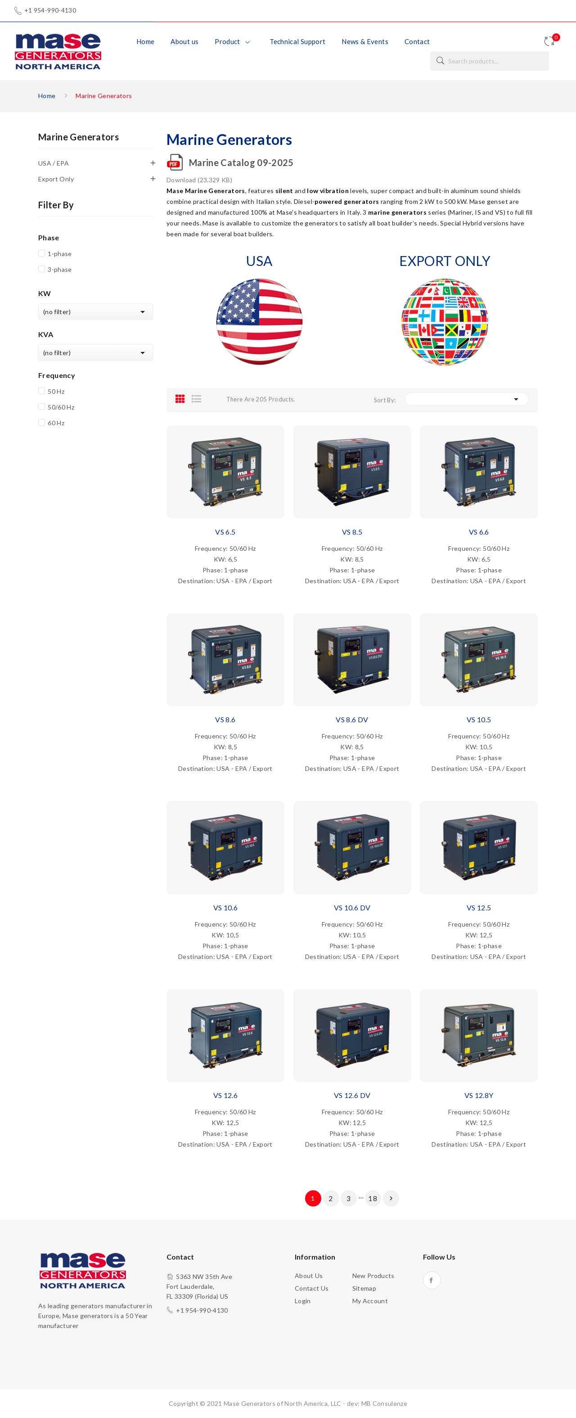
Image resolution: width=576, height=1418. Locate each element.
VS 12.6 (225, 1095)
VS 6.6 (479, 531)
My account (370, 1301)
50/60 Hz (61, 407)
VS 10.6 (225, 907)
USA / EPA (53, 163)
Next (391, 1198)
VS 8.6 (225, 719)
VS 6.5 (225, 531)
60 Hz (56, 423)
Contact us (312, 1288)
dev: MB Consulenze (377, 1403)
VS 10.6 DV (352, 907)
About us (309, 1275)
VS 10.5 (479, 719)
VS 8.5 (352, 531)
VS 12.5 (479, 907)
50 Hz (56, 391)
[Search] (489, 61)
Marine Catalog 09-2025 (241, 162)
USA (259, 260)
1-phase (60, 253)
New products (373, 1275)
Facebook (432, 1280)
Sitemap (364, 1288)
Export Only (56, 179)
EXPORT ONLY (444, 260)
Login (303, 1301)
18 (373, 1198)
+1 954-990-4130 (50, 10)
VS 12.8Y (479, 1095)
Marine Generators (78, 137)
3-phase (60, 269)
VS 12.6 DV (352, 1095)
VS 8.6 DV (352, 719)
